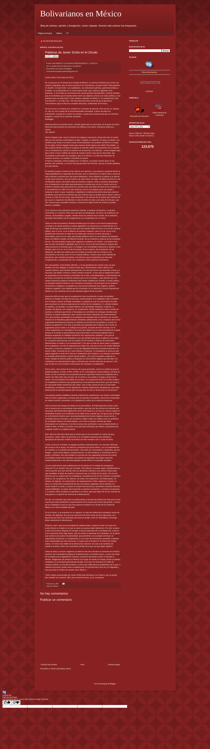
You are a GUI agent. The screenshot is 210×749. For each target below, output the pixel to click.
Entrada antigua (114, 665)
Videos (59, 33)
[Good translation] (6, 702)
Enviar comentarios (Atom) (61, 669)
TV (67, 33)
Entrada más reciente (49, 665)
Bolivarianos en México (81, 13)
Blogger (113, 684)
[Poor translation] (15, 702)
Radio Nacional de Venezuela (159, 112)
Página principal (45, 33)
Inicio (82, 665)
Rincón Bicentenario (149, 72)
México (55, 586)
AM (57, 584)
